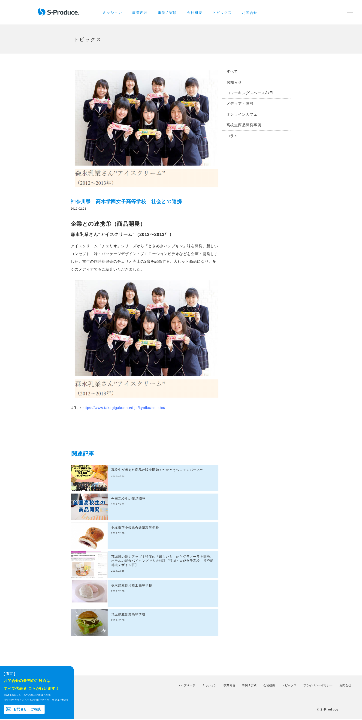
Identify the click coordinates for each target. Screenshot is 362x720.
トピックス (223, 12)
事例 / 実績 (168, 12)
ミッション (112, 12)
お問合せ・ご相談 (27, 710)
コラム (232, 138)
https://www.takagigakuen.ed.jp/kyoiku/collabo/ (124, 409)
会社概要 (195, 12)
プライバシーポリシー (318, 686)
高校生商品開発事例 (243, 127)
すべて (232, 73)
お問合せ (251, 12)
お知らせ (234, 84)
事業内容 (140, 12)
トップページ (187, 686)
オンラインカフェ (241, 116)
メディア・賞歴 (240, 105)
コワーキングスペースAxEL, (251, 94)
